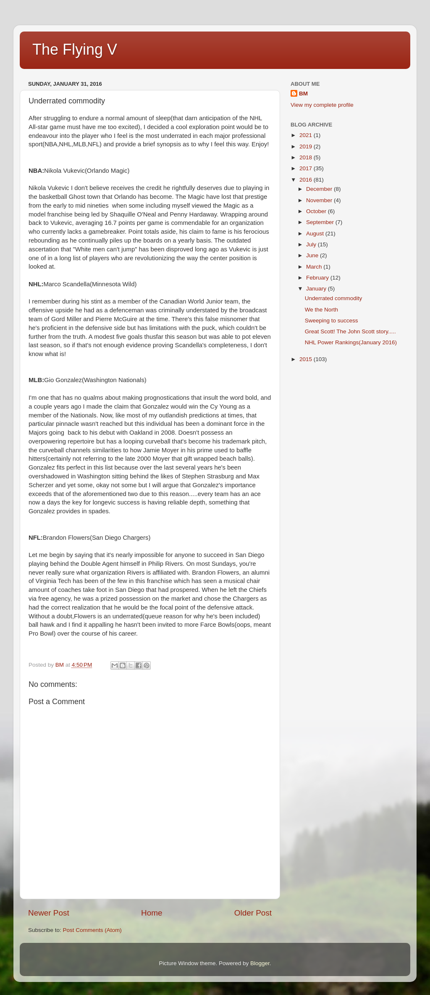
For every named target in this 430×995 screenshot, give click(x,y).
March (314, 267)
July (312, 244)
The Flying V (74, 49)
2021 (306, 135)
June (313, 255)
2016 (306, 180)
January (317, 288)
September (321, 222)
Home (151, 912)
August (315, 233)
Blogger (260, 963)
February (318, 277)
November (320, 200)
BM (303, 93)
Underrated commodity (333, 298)
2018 (306, 157)
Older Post (253, 912)
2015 (306, 359)
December (320, 189)
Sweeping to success (331, 320)
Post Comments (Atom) (92, 930)
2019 (306, 146)
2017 (306, 168)
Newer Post (48, 912)
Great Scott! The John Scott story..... (350, 331)
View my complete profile (322, 105)
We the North (321, 309)
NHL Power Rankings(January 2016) (351, 342)
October (317, 211)
